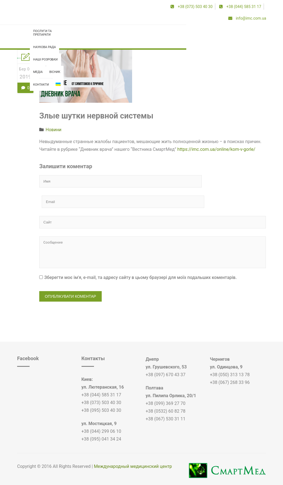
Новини (53, 131)
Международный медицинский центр (133, 442)
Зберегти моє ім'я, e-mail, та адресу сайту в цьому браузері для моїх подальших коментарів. (140, 253)
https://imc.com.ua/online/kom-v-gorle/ (216, 151)
